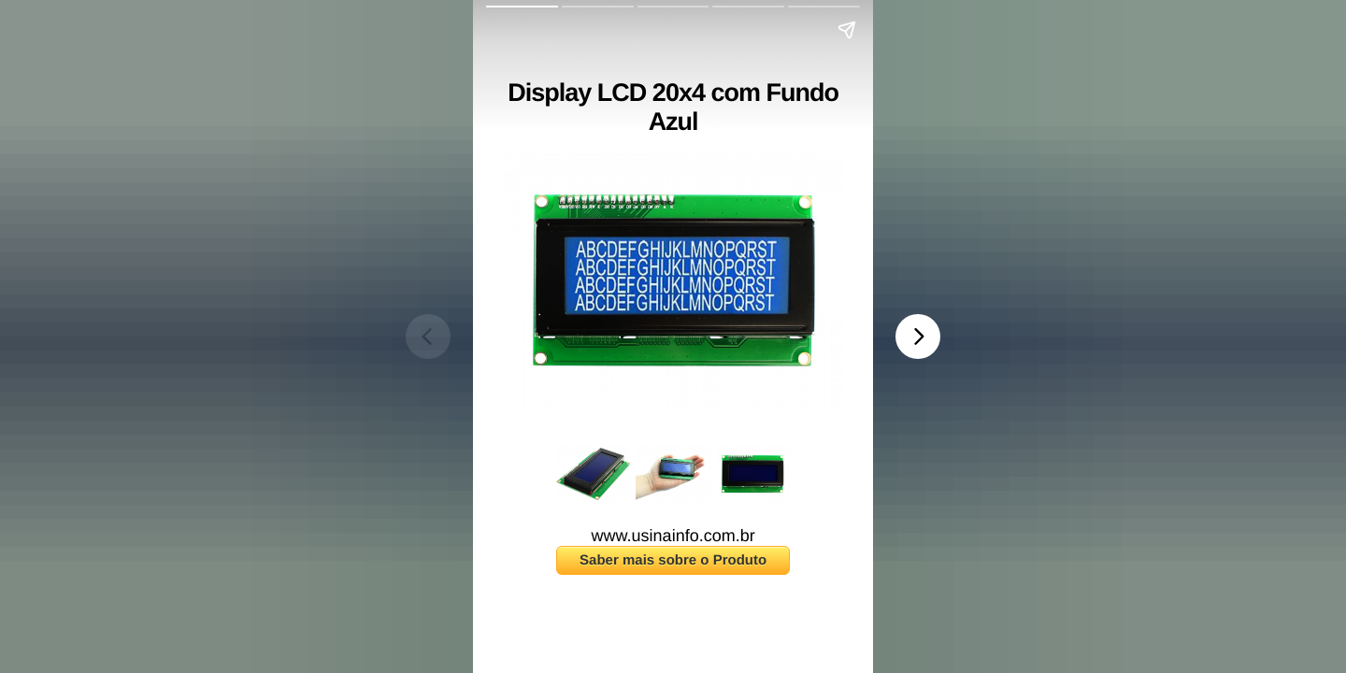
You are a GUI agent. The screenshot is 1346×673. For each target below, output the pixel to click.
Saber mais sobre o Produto (673, 560)
